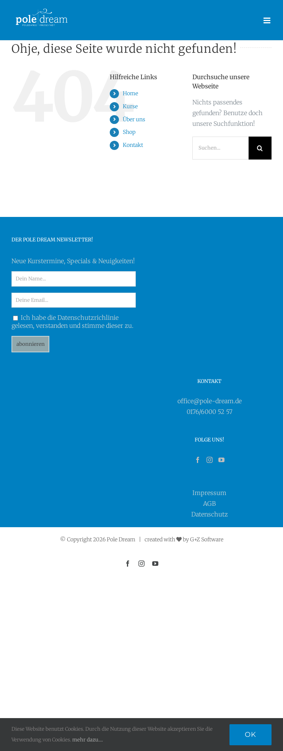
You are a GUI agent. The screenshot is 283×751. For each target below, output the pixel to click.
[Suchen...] (220, 148)
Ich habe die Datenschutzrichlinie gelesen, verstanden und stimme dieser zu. (72, 321)
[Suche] (260, 148)
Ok (250, 734)
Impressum (209, 493)
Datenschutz (209, 514)
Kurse (130, 106)
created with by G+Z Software (184, 539)
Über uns (134, 119)
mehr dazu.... (87, 739)
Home (130, 93)
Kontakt (133, 145)
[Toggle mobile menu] (267, 20)
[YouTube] (221, 460)
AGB (209, 503)
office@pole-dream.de (209, 401)
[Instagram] (210, 460)
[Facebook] (198, 460)
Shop (129, 132)
